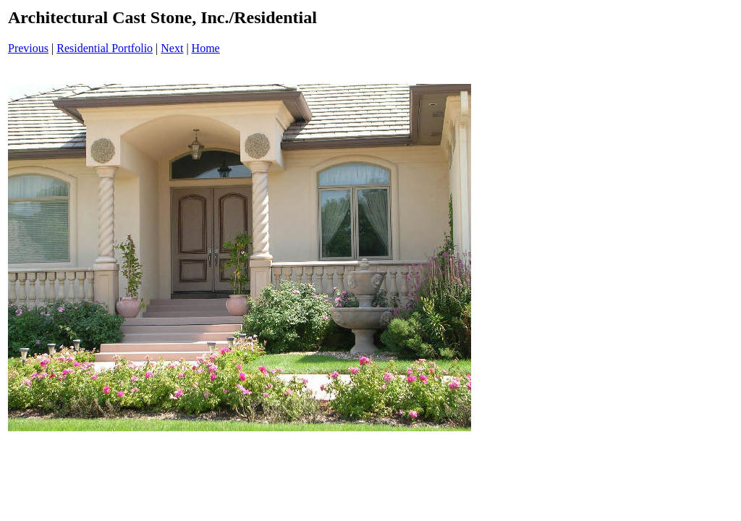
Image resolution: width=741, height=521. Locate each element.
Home (206, 48)
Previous (28, 48)
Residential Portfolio (104, 48)
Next (172, 48)
